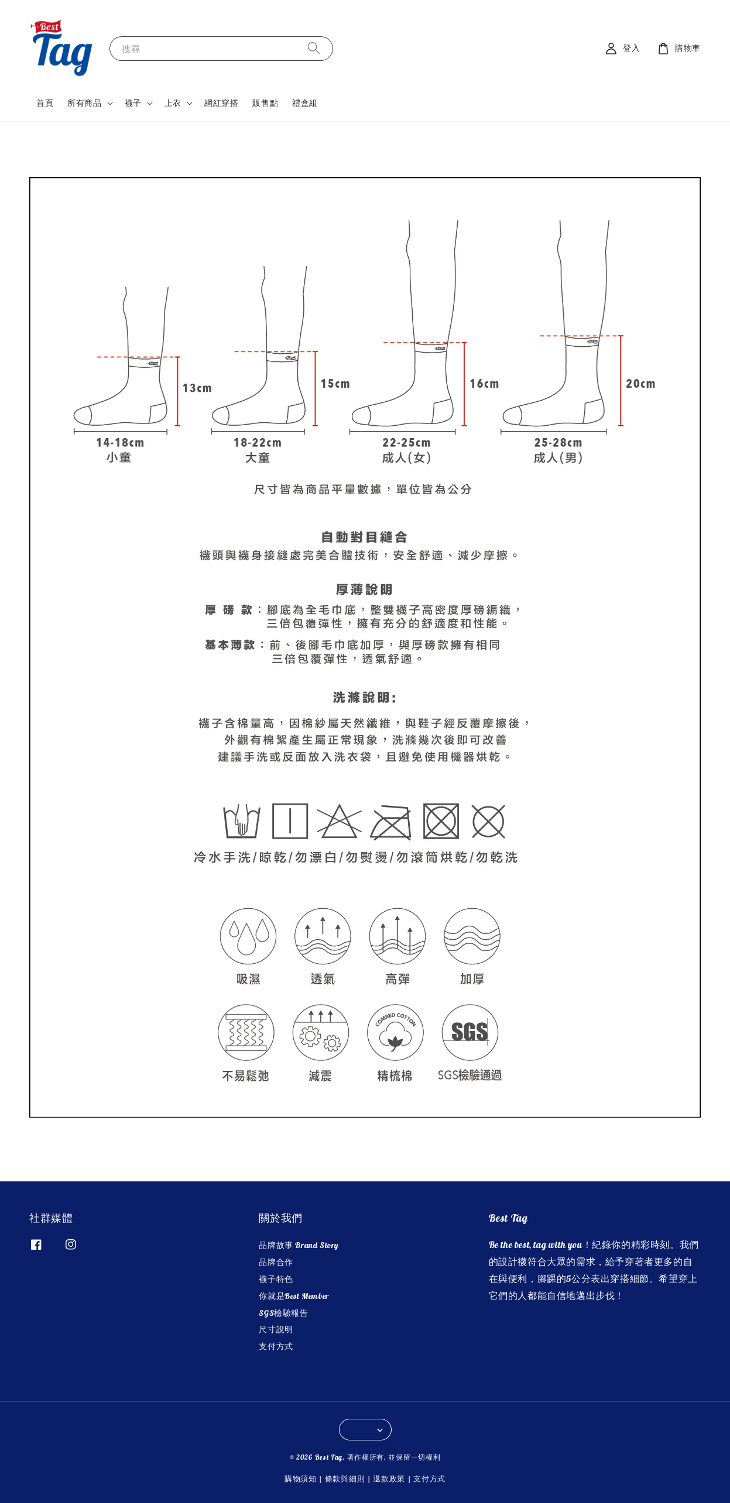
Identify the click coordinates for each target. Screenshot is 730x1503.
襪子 (133, 103)
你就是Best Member (293, 1296)
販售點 (265, 103)
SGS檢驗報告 (283, 1313)
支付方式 (276, 1346)
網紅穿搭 (221, 103)
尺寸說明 (276, 1329)
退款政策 (389, 1478)
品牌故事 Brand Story (299, 1245)
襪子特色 (276, 1279)
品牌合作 (276, 1262)
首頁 (44, 103)
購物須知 (301, 1478)
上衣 (172, 103)
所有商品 (84, 103)
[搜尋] (314, 48)
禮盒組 (305, 103)
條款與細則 (345, 1478)
